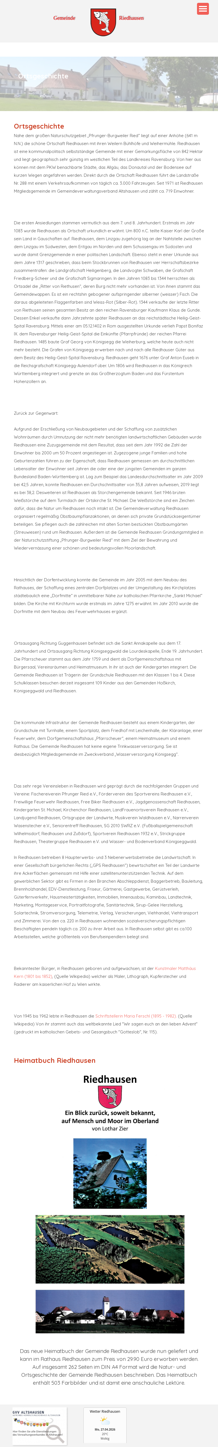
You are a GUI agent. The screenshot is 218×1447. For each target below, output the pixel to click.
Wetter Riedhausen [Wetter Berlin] (105, 1411)
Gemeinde (64, 18)
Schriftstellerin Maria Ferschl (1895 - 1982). (136, 1016)
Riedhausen (131, 18)
